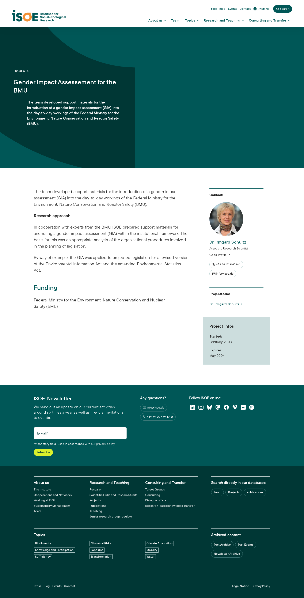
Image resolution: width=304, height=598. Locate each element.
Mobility (152, 550)
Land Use (97, 550)
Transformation (101, 556)
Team (37, 511)
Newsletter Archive (227, 554)
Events (57, 586)
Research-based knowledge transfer (170, 506)
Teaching (96, 511)
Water (151, 556)
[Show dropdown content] (157, 20)
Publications (98, 506)
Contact (69, 586)
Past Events (245, 544)
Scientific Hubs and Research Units (113, 495)
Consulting (152, 495)
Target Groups (155, 489)
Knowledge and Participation (54, 550)
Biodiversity (43, 543)
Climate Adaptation (159, 543)
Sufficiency (43, 556)
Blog (46, 586)
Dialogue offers (155, 500)
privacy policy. (105, 444)
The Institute (42, 489)
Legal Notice (240, 586)
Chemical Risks (101, 543)
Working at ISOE (45, 500)
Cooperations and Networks (53, 495)
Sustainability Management (52, 506)
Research (96, 489)
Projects (95, 500)
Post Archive (222, 544)
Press (37, 586)
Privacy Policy (261, 586)
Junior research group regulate (111, 516)
